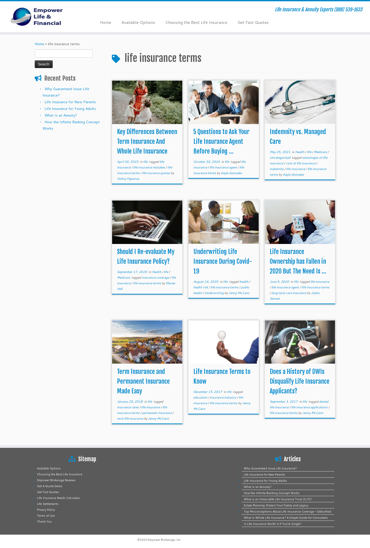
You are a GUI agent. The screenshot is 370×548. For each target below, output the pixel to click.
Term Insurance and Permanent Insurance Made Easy (143, 381)
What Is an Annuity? (60, 115)
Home (105, 22)
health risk (201, 287)
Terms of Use (46, 516)
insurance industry (223, 397)
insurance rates (128, 407)
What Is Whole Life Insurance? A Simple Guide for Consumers (286, 518)
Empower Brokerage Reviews (56, 480)
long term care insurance (289, 293)
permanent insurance (157, 413)
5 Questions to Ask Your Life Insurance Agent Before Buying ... (221, 141)
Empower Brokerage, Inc (164, 540)
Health (300, 152)
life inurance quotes (156, 173)
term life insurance (130, 418)
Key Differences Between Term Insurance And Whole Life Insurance (147, 141)
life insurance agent (224, 167)
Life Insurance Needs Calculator (58, 498)
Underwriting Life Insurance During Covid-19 (222, 261)
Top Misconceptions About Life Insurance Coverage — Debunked (287, 511)
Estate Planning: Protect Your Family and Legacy (276, 505)
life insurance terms (147, 283)
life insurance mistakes (149, 167)
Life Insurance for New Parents (70, 102)
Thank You (44, 521)
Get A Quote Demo (49, 486)
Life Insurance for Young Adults (70, 108)
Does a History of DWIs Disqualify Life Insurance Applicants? (299, 381)
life (145, 161)
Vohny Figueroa (128, 178)
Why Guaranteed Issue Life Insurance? (270, 468)
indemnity (277, 169)
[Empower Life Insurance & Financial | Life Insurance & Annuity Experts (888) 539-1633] (42, 17)
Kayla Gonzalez (231, 173)
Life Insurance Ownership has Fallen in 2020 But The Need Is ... (298, 261)
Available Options (138, 22)
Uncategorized (280, 157)
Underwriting (214, 293)
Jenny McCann (239, 293)
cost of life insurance (301, 163)
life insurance (296, 169)
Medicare (321, 152)
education (200, 397)
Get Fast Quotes (253, 22)
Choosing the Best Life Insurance (196, 22)
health (244, 281)
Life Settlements (48, 504)
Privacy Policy (46, 510)
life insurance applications (309, 407)
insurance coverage (156, 277)
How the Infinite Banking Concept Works (272, 493)
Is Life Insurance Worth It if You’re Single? (272, 524)
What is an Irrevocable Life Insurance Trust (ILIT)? (278, 499)
